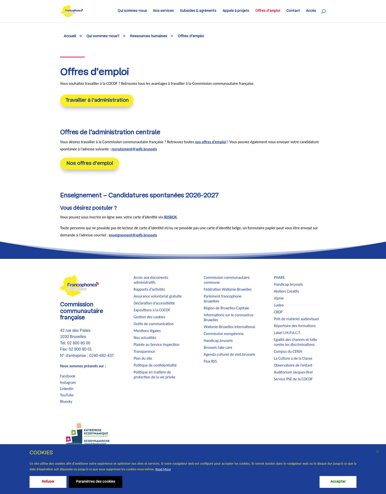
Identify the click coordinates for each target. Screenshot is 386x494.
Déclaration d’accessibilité (154, 303)
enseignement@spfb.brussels (133, 235)
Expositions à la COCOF (152, 310)
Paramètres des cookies (95, 482)
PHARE (279, 277)
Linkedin (66, 388)
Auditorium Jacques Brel (293, 372)
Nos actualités (145, 337)
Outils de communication (154, 323)
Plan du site (143, 358)
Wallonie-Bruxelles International (229, 326)
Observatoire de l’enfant (293, 365)
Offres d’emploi (267, 11)
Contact (293, 11)
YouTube (67, 395)
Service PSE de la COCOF (293, 379)
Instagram (68, 382)
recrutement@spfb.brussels (134, 149)
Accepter (338, 482)
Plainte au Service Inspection (156, 344)
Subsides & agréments (198, 11)
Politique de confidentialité (155, 365)
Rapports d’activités (149, 289)
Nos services (163, 11)
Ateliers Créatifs (286, 291)
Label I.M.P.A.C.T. (287, 332)
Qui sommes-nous (132, 11)
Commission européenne (224, 333)
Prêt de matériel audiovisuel (296, 319)
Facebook (67, 376)
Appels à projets (236, 11)
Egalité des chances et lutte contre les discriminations (295, 342)
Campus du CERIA (288, 351)
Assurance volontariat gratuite (158, 296)
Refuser (48, 482)
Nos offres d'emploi (89, 163)
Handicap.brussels (218, 340)
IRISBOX (170, 217)
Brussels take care (218, 347)
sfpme (279, 298)
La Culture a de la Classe (293, 358)
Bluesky (66, 401)
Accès (311, 11)
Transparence (144, 351)
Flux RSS (210, 361)
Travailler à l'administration (97, 100)
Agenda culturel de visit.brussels (229, 354)
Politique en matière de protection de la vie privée (155, 374)
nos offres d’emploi (210, 142)
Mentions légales (147, 330)
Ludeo (279, 305)
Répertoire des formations (295, 325)
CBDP (278, 312)
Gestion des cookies (149, 317)
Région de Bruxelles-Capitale (226, 308)
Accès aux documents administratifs (151, 280)
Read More (163, 469)
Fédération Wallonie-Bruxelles (228, 289)
